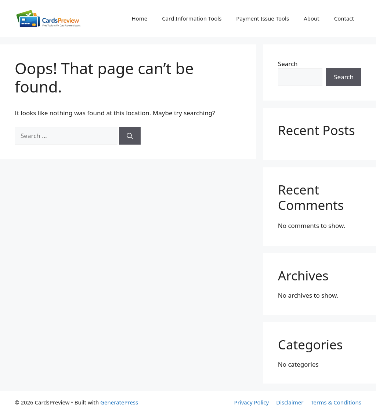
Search (288, 63)
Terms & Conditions (336, 402)
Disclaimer (289, 402)
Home (139, 18)
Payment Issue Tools (262, 18)
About (311, 18)
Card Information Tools (191, 18)
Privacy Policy (251, 402)
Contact (344, 18)
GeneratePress (119, 402)
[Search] (130, 136)
